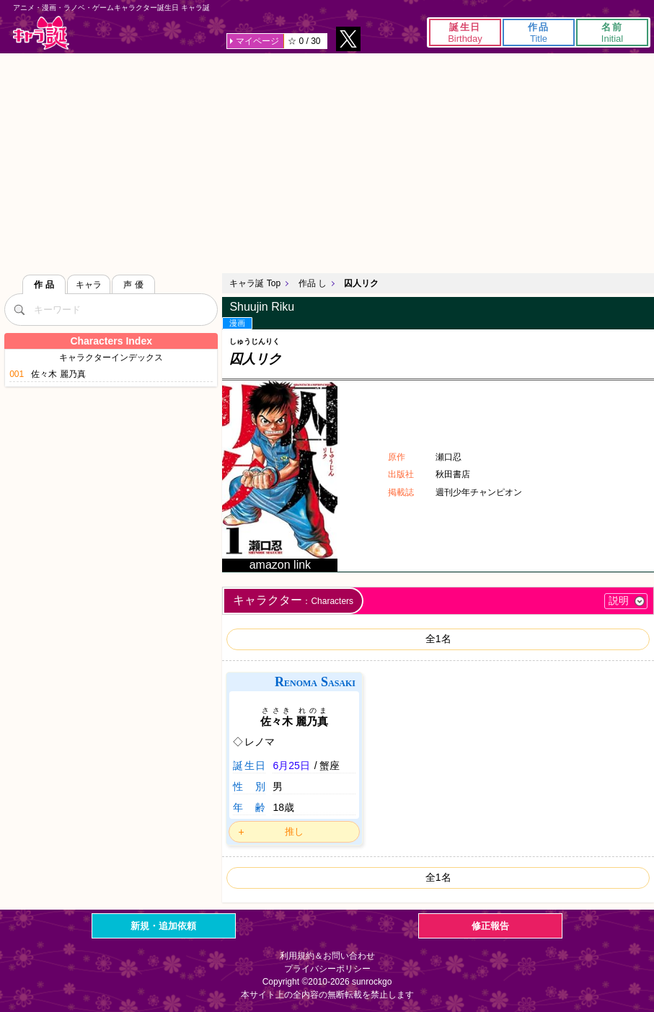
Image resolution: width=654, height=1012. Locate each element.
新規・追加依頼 (163, 925)
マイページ (257, 41)
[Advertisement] (327, 161)
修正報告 (490, 925)
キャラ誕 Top (254, 283)
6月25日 (291, 765)
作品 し (313, 283)
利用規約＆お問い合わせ (327, 956)
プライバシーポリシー (327, 969)
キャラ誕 (41, 33)
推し (294, 831)
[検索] (19, 309)
